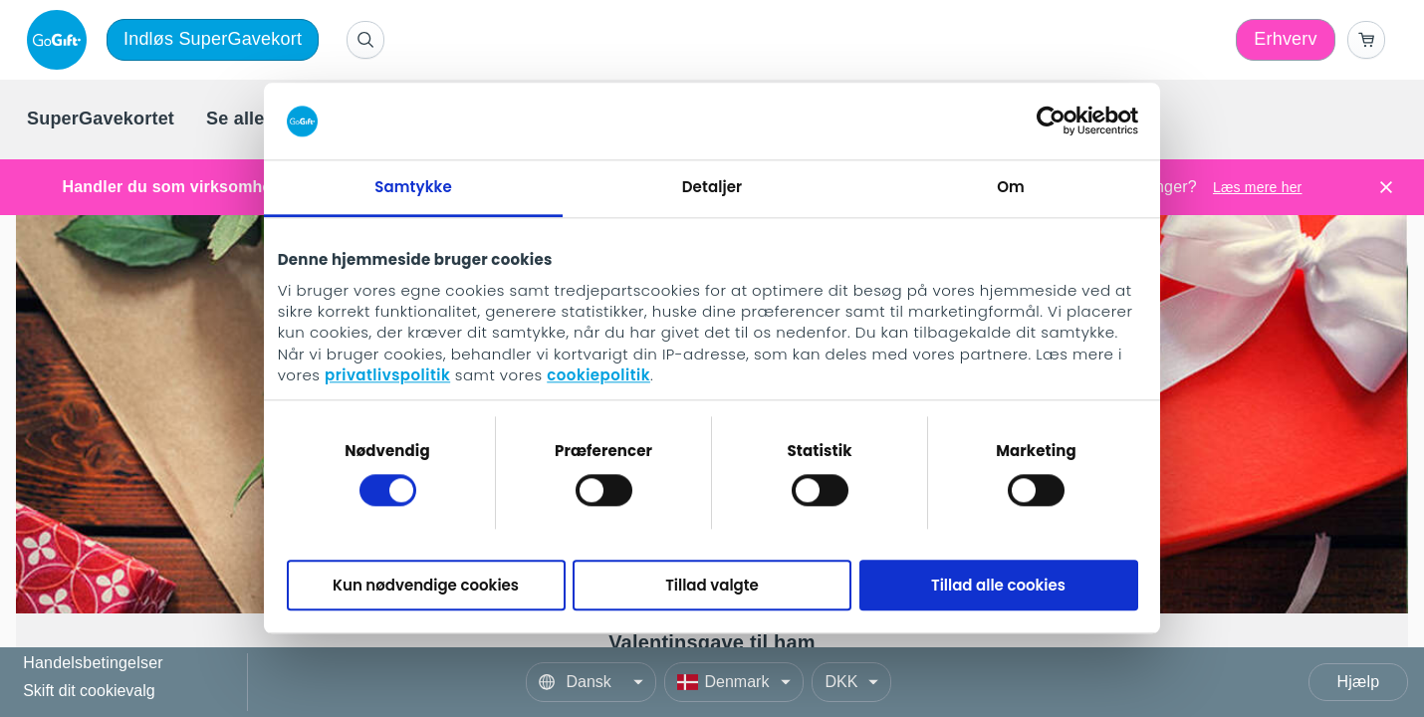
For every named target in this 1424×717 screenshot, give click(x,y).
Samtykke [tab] (413, 186)
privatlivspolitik (387, 375)
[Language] (591, 682)
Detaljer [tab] (712, 186)
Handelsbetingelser (93, 663)
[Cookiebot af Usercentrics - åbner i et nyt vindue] (1051, 121)
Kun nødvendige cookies (426, 585)
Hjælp (1358, 681)
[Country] (734, 682)
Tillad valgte (712, 585)
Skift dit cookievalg (89, 690)
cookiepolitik (598, 375)
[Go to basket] (1366, 40)
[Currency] (851, 682)
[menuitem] (100, 119)
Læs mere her (1258, 187)
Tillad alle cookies (998, 585)
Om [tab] (1011, 186)
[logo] (61, 40)
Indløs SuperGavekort (212, 39)
